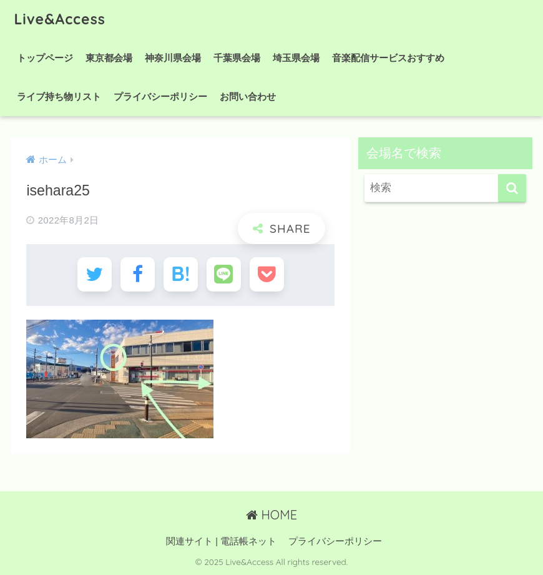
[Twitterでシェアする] (94, 274)
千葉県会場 (236, 57)
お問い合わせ (248, 96)
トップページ (45, 57)
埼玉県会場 (296, 57)
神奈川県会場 (173, 57)
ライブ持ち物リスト (59, 96)
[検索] (512, 188)
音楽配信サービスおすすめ (388, 57)
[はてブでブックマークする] (181, 274)
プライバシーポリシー (160, 96)
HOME (271, 515)
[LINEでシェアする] (224, 274)
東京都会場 (109, 57)
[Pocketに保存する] (267, 274)
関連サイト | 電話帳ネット (221, 541)
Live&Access (59, 19)
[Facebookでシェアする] (137, 274)
